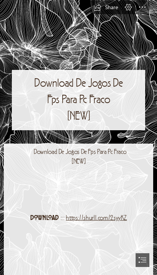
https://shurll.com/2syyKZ (96, 218)
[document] (78, 137)
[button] (106, 7)
